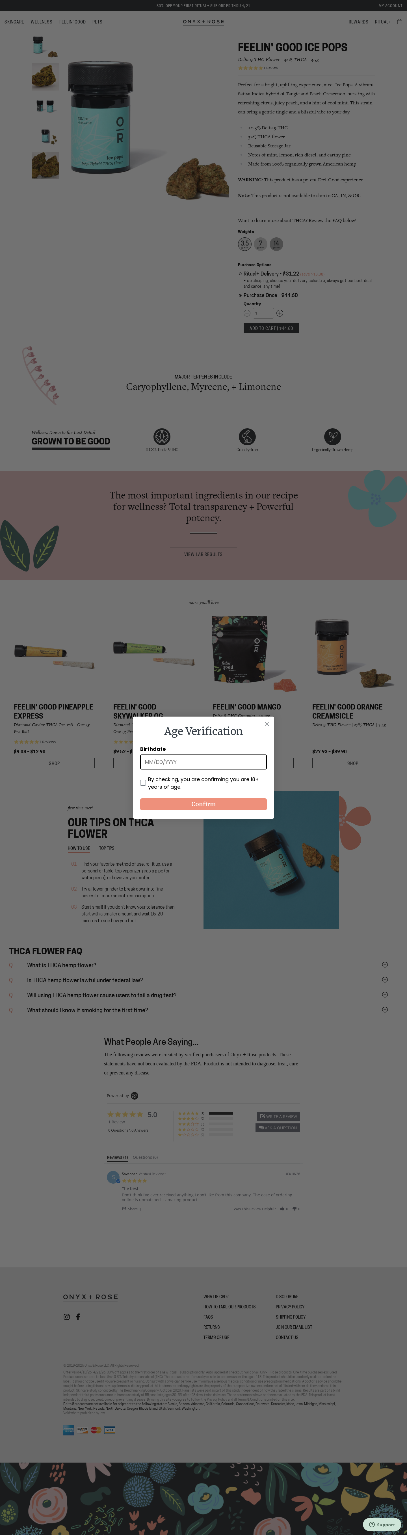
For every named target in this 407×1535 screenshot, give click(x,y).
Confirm (203, 804)
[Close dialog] (267, 724)
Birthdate (153, 749)
